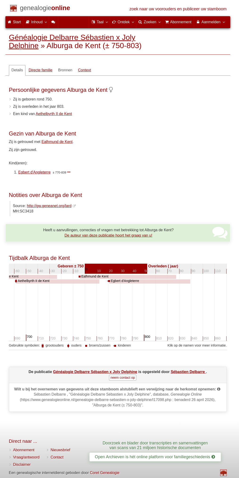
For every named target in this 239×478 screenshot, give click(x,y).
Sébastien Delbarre (188, 372)
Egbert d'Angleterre (34, 172)
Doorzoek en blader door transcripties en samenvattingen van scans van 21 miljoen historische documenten (155, 445)
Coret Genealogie (104, 473)
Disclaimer (22, 464)
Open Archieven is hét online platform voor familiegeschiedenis (155, 457)
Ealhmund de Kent (57, 142)
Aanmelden (210, 21)
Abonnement (24, 450)
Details (17, 70)
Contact (57, 457)
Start (14, 22)
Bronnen (65, 70)
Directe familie (40, 70)
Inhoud (36, 21)
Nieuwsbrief (60, 450)
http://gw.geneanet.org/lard (49, 206)
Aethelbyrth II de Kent (54, 114)
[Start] (45, 9)
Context (84, 70)
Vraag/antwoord (26, 457)
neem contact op (122, 377)
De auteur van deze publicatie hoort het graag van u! (108, 235)
